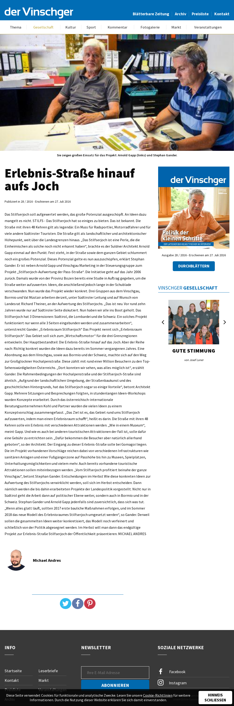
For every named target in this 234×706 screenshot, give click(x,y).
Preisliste (200, 13)
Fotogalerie (150, 27)
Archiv (180, 13)
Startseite (13, 670)
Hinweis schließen (215, 698)
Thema (15, 27)
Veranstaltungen (208, 27)
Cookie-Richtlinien (158, 695)
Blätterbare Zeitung (151, 13)
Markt (176, 27)
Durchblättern (193, 266)
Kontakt (221, 13)
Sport (91, 27)
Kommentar (117, 27)
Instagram (172, 682)
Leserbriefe (48, 670)
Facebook (172, 672)
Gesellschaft (43, 27)
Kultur (70, 27)
